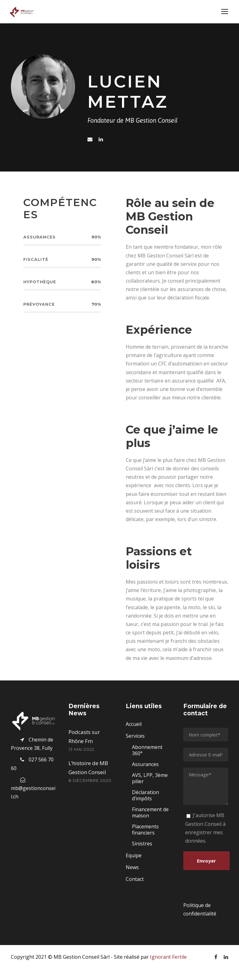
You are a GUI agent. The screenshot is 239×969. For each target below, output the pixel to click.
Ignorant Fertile (168, 956)
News (132, 867)
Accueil (134, 724)
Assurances (145, 764)
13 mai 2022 (81, 749)
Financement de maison (150, 812)
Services (135, 735)
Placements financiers (145, 829)
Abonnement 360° (147, 750)
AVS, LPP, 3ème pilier (150, 778)
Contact (135, 879)
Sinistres (142, 843)
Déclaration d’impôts (145, 795)
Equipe (134, 855)
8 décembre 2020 (89, 780)
